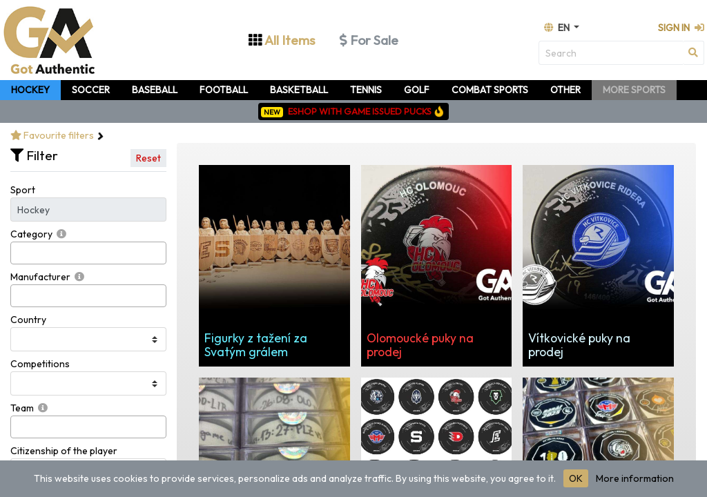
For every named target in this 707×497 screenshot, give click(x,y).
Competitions (40, 364)
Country (28, 319)
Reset (148, 158)
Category (31, 234)
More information (635, 478)
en (558, 27)
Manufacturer (40, 277)
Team (22, 408)
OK (576, 478)
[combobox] (88, 253)
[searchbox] (18, 253)
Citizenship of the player (63, 451)
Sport (22, 190)
